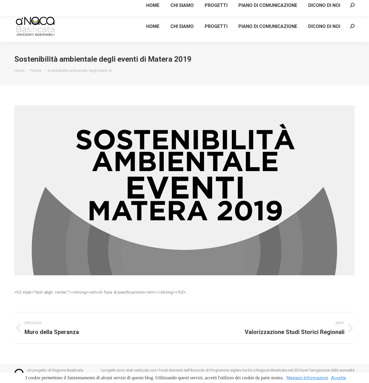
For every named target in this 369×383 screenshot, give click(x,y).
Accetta (338, 377)
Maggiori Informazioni (307, 377)
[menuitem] (152, 26)
